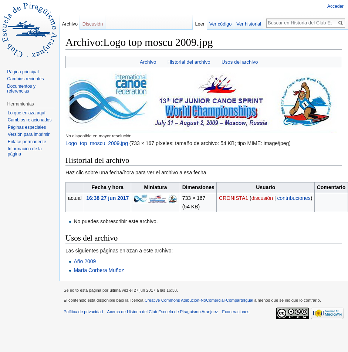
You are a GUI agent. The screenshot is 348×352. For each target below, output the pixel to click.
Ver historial (248, 24)
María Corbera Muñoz (99, 270)
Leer (200, 24)
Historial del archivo (189, 62)
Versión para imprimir (29, 134)
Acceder (335, 6)
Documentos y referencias (21, 89)
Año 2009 (85, 261)
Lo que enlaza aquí (26, 112)
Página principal (22, 71)
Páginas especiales (27, 127)
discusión (262, 198)
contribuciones (293, 198)
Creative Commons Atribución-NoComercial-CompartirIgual (199, 300)
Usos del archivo (240, 62)
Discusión (92, 24)
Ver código (220, 24)
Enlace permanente (27, 141)
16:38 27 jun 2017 (107, 198)
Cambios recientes (25, 78)
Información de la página (25, 151)
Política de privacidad (83, 311)
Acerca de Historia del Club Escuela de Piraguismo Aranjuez (162, 311)
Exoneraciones (235, 311)
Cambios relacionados (30, 120)
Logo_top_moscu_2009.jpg (96, 143)
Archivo (148, 62)
